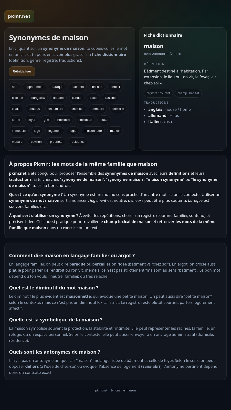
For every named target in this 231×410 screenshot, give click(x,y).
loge (37, 131)
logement (54, 131)
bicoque (17, 98)
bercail (115, 87)
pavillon (36, 142)
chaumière (55, 109)
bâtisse (97, 87)
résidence (77, 142)
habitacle (63, 120)
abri (14, 87)
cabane (58, 98)
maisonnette (93, 131)
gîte (46, 120)
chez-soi (77, 109)
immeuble (19, 131)
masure (17, 142)
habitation (85, 120)
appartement (34, 87)
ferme (16, 120)
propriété (56, 142)
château (34, 109)
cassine (110, 98)
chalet (16, 109)
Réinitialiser (22, 71)
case (93, 98)
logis (73, 131)
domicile (118, 109)
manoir (115, 131)
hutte (103, 120)
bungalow (38, 98)
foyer (31, 120)
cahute (77, 98)
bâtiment (78, 87)
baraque (57, 87)
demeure (98, 109)
